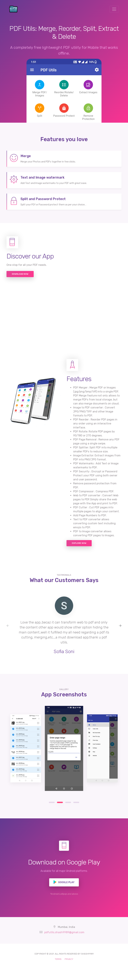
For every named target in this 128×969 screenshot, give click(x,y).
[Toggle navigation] (114, 9)
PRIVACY (69, 959)
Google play (64, 882)
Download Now (20, 274)
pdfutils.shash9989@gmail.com (64, 932)
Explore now (79, 543)
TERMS (58, 959)
